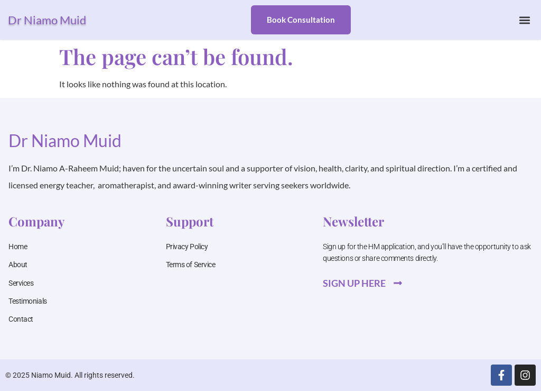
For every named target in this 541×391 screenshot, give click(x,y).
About (17, 264)
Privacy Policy (187, 246)
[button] (524, 20)
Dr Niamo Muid (47, 20)
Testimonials (27, 301)
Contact (20, 319)
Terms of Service (191, 264)
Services (20, 283)
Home (17, 246)
